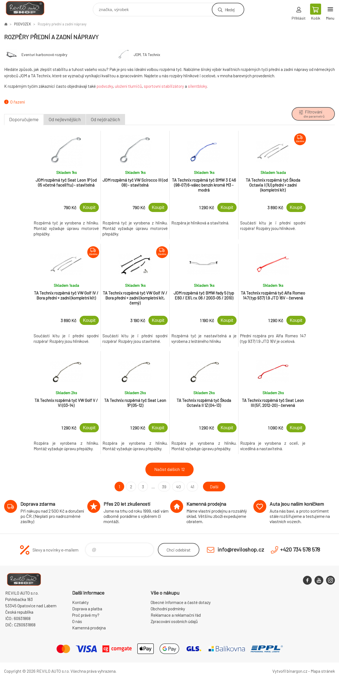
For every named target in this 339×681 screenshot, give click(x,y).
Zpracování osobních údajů (174, 621)
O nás (77, 621)
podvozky (105, 86)
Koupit (89, 207)
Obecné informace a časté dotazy (181, 602)
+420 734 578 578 (300, 549)
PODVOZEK (22, 24)
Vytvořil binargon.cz (289, 671)
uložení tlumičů (128, 86)
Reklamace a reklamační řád (176, 615)
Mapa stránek (323, 671)
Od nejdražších (105, 119)
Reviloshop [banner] (28, 8)
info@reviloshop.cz (241, 549)
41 (192, 486)
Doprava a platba (87, 608)
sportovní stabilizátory (164, 86)
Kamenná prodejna (89, 627)
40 (177, 486)
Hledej (230, 9)
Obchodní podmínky (168, 608)
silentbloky (197, 86)
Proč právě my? (85, 615)
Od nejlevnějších (65, 119)
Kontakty (80, 602)
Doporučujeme (24, 119)
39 (163, 486)
